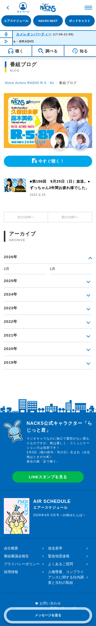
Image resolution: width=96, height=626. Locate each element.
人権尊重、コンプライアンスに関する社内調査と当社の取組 (66, 577)
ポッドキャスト (79, 20)
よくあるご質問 (60, 564)
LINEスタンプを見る (48, 477)
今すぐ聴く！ (51, 161)
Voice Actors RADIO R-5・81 (29, 83)
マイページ (23, 11)
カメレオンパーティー (34, 34)
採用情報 (11, 572)
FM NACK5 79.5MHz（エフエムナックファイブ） (48, 7)
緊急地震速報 (58, 556)
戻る (7, 7)
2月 (6, 269)
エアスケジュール (16, 20)
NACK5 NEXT (48, 20)
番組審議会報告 (16, 556)
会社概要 (11, 548)
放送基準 (55, 548)
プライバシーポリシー (22, 564)
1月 (52, 269)
